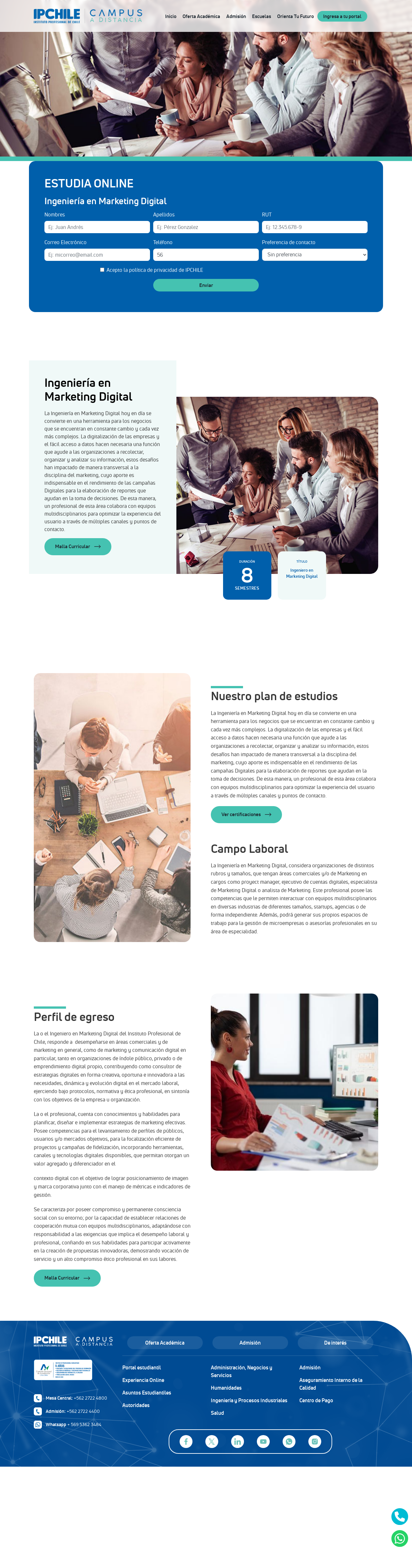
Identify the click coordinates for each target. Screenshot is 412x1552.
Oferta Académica (201, 16)
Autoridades (136, 1405)
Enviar (206, 285)
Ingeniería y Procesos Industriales (249, 1400)
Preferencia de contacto (288, 242)
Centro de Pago (316, 1400)
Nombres (54, 214)
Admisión (236, 16)
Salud (217, 1413)
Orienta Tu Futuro (295, 16)
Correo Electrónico (65, 242)
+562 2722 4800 (90, 1398)
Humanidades (226, 1388)
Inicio (170, 16)
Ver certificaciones (246, 814)
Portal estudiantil (141, 1367)
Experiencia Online (143, 1380)
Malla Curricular (78, 546)
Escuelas (261, 16)
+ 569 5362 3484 (84, 1424)
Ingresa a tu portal (342, 16)
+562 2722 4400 (83, 1411)
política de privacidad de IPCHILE (166, 270)
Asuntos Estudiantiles (146, 1392)
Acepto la (155, 270)
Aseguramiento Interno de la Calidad (330, 1384)
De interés (335, 1342)
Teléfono (163, 242)
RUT (267, 214)
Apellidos (164, 214)
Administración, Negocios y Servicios (241, 1371)
